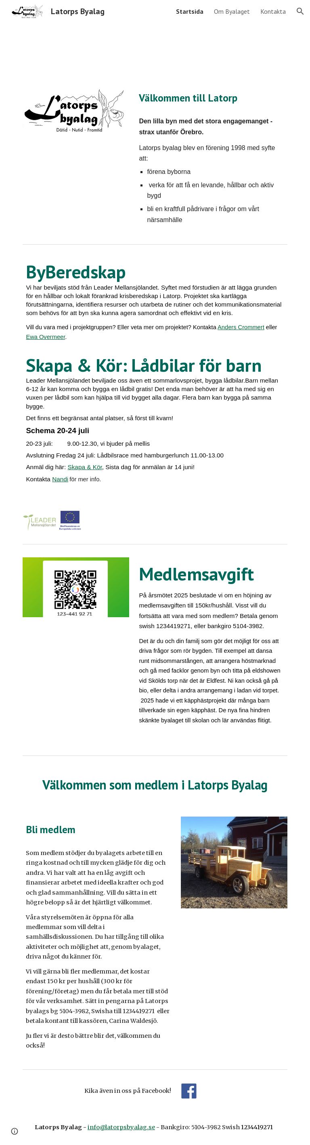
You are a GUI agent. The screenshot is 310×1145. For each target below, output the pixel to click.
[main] (211, 97)
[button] (300, 11)
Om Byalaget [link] (232, 11)
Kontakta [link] (273, 11)
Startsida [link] (189, 11)
